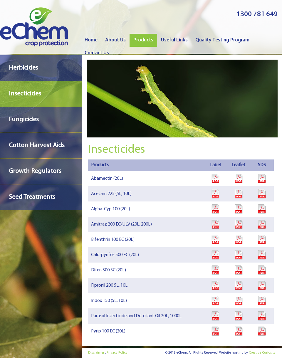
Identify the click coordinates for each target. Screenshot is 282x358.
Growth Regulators (35, 171)
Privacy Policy (117, 352)
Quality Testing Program (222, 40)
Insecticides (25, 93)
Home (91, 40)
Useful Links (174, 40)
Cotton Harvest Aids (37, 145)
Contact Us (97, 53)
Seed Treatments (32, 197)
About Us (115, 40)
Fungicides (24, 119)
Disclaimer (96, 352)
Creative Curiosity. (262, 352)
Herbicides (23, 68)
